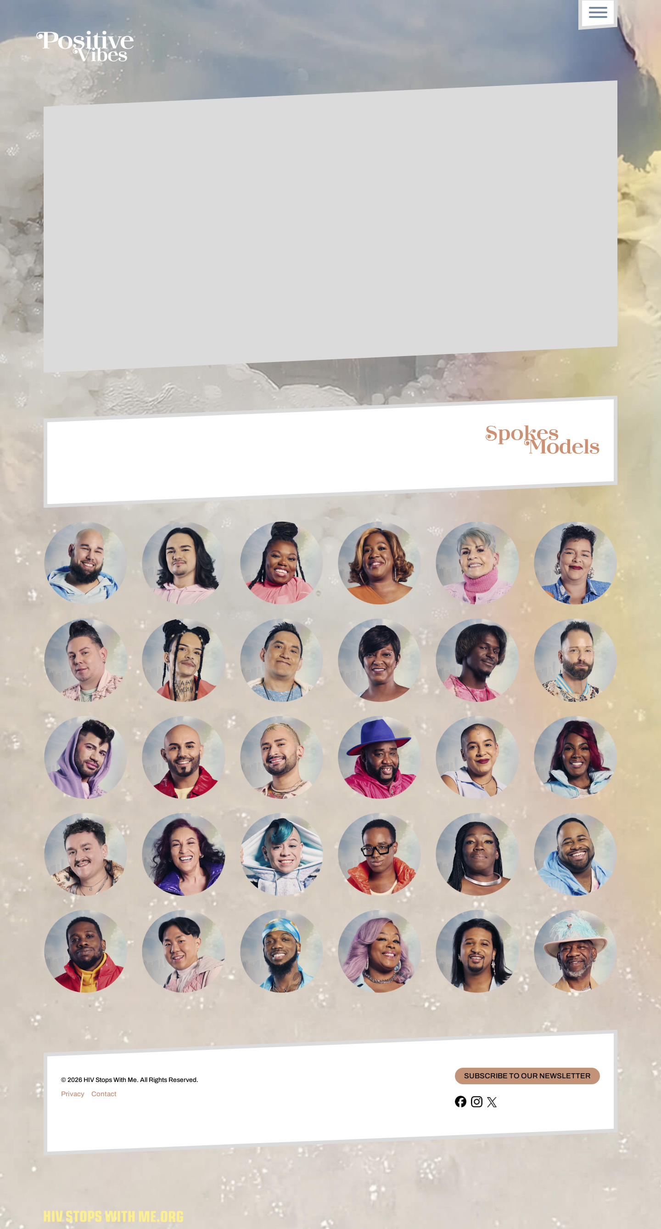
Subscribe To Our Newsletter (527, 1075)
